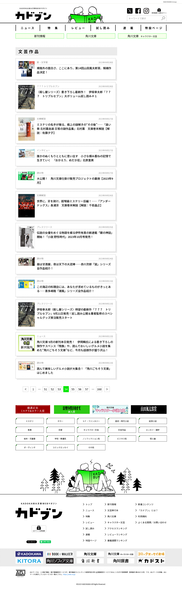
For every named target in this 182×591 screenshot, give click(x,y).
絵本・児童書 (29, 438)
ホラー (60, 421)
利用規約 (142, 516)
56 (79, 389)
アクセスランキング (117, 528)
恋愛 (60, 429)
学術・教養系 (60, 438)
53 (59, 389)
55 (72, 389)
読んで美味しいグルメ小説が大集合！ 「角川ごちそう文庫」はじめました (74, 371)
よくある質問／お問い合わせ (152, 522)
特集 (88, 516)
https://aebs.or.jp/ (69, 574)
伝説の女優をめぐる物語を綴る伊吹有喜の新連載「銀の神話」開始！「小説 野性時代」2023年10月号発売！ (74, 235)
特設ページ (154, 28)
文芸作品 (122, 429)
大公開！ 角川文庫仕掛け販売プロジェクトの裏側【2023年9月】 (75, 180)
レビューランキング (117, 534)
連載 (88, 534)
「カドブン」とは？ (148, 510)
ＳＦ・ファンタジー (91, 421)
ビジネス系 (122, 438)
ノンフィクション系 (91, 438)
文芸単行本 (112, 510)
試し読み (103, 28)
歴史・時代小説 (122, 421)
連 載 (128, 28)
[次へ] (107, 389)
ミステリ (30, 421)
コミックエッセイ (60, 447)
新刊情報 (111, 504)
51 (45, 389)
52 (52, 389)
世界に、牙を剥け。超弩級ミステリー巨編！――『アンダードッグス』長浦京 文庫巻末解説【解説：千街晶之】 (74, 203)
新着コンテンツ (145, 504)
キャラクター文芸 (91, 429)
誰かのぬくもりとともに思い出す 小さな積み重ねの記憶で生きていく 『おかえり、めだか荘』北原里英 (74, 158)
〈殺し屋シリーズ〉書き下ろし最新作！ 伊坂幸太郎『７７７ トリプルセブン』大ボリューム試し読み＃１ (74, 94)
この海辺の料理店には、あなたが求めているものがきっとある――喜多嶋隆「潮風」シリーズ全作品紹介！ (74, 289)
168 (99, 389)
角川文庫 (111, 516)
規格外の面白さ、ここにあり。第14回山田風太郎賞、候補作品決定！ (74, 70)
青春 (30, 429)
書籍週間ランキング (117, 540)
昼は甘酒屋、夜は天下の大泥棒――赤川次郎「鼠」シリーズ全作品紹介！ (74, 266)
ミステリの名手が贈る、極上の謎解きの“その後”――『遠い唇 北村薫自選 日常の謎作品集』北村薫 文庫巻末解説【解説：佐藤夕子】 (74, 129)
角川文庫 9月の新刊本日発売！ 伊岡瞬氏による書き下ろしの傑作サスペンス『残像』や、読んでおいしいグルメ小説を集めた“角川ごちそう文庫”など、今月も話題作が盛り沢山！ (75, 346)
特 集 (53, 28)
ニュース (28, 28)
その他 (91, 447)
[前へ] (25, 389)
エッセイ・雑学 (152, 429)
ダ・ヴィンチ (29, 447)
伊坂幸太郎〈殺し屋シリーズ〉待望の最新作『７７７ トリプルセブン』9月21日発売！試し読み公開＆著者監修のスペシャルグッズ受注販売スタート (75, 313)
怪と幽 (153, 438)
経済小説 (153, 421)
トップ (89, 504)
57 (86, 389)
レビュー (78, 28)
